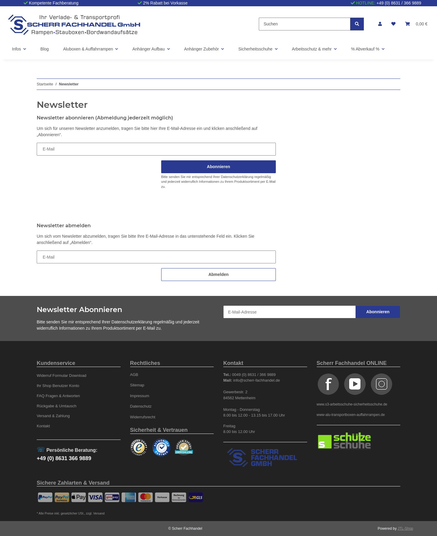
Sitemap (137, 385)
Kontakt (43, 426)
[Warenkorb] (416, 24)
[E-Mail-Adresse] (289, 311)
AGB (134, 374)
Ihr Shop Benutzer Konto (58, 385)
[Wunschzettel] (393, 24)
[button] (380, 24)
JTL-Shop (405, 528)
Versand (98, 513)
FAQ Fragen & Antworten (58, 396)
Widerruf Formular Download (61, 375)
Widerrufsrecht (143, 417)
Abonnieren (378, 311)
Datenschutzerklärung (237, 177)
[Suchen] (304, 24)
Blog (44, 49)
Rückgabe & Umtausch (56, 406)
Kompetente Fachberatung (54, 3)
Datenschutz (141, 406)
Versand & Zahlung (53, 416)
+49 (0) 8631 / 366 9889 (398, 3)
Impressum (139, 396)
